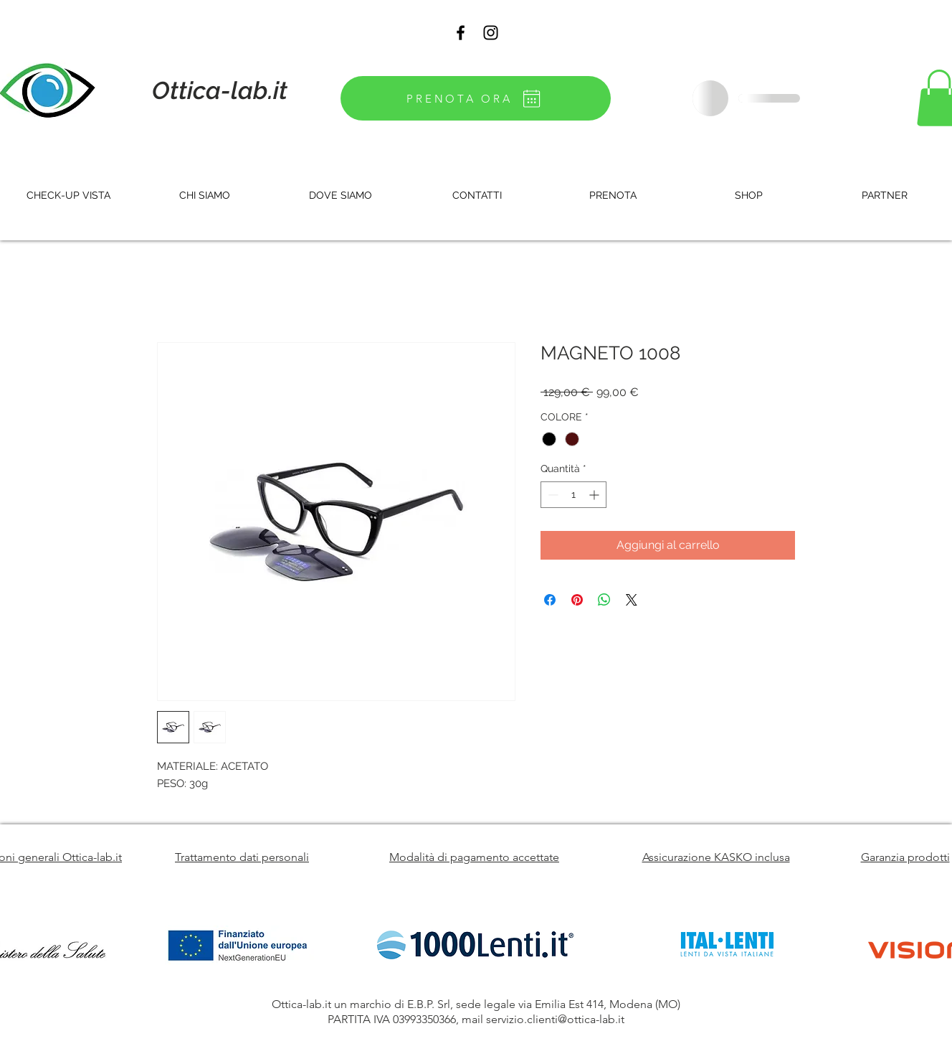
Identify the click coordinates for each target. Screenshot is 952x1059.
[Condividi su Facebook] (549, 599)
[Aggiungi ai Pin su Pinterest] (577, 599)
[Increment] (595, 494)
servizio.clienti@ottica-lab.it (555, 1019)
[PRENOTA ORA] (476, 98)
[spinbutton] (573, 494)
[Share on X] (631, 599)
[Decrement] (552, 494)
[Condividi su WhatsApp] (604, 599)
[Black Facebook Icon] (460, 32)
